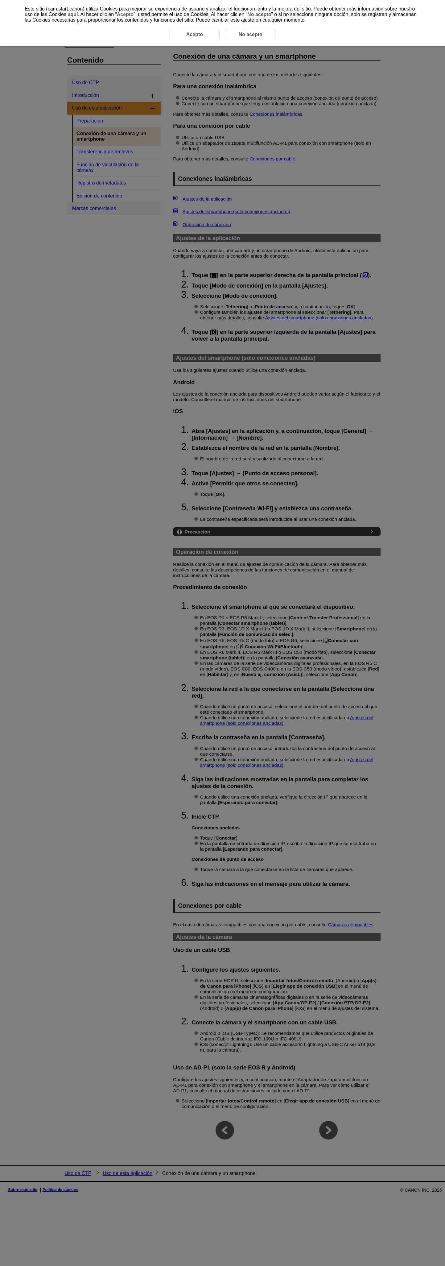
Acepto (125, 14)
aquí (73, 14)
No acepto (259, 14)
